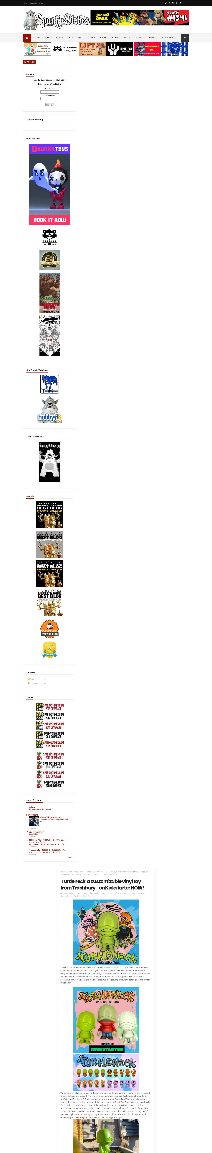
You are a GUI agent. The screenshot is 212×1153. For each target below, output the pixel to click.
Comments (33, 632)
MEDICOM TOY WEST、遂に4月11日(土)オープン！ (38, 785)
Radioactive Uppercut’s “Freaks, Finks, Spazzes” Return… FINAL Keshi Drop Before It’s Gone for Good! (168, 670)
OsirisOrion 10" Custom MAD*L (106, 1045)
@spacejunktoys (132, 327)
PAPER (103, 38)
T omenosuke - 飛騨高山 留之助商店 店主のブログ (38, 794)
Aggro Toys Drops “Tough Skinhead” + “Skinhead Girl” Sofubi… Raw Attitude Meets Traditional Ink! (112, 1030)
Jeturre (32, 736)
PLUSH (115, 38)
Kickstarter (96, 73)
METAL (81, 38)
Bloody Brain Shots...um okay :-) (163, 1027)
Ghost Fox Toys (134, 312)
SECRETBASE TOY (36, 766)
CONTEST (152, 38)
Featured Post (158, 657)
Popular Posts (179, 657)
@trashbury (114, 327)
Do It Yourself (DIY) (84, 73)
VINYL (47, 38)
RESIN (71, 38)
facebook (137, 406)
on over (109, 321)
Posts (31, 627)
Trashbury (131, 73)
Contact (33, 3)
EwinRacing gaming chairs (168, 547)
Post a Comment (67, 416)
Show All (45, 805)
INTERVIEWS (167, 38)
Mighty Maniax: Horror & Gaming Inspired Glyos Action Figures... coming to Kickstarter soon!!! (168, 1070)
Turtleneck (74, 178)
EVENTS (126, 38)
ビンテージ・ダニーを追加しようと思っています (38, 800)
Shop (41, 3)
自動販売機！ (33, 768)
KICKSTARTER (87, 181)
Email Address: (37, 102)
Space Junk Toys (108, 73)
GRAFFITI (139, 38)
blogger (126, 406)
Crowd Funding (69, 73)
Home (25, 3)
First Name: (36, 95)
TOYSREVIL (33, 746)
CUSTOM (59, 38)
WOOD (92, 38)
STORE (36, 38)
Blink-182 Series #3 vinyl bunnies (163, 1039)
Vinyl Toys (84, 106)
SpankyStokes (120, 73)
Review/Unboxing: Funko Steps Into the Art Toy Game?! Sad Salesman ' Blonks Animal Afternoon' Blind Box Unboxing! (112, 1092)
